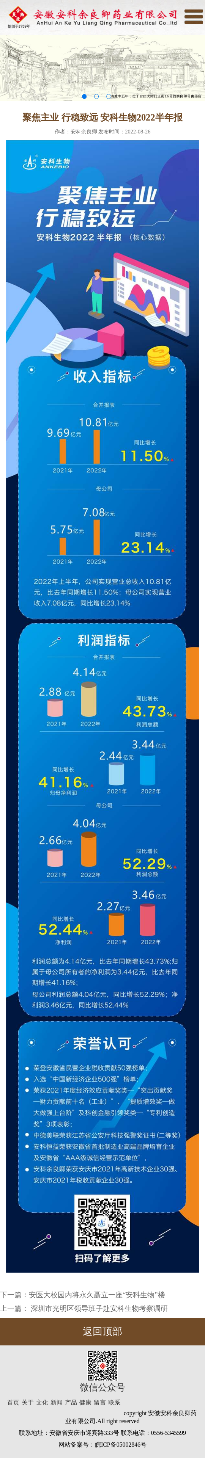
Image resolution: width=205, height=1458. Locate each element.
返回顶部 (102, 1331)
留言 (100, 1402)
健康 (85, 1402)
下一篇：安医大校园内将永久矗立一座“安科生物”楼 (82, 1295)
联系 (114, 1402)
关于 (28, 1402)
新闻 (56, 1402)
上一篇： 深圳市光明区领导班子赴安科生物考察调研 (84, 1308)
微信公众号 (102, 1387)
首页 (13, 1402)
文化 (42, 1402)
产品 (71, 1402)
